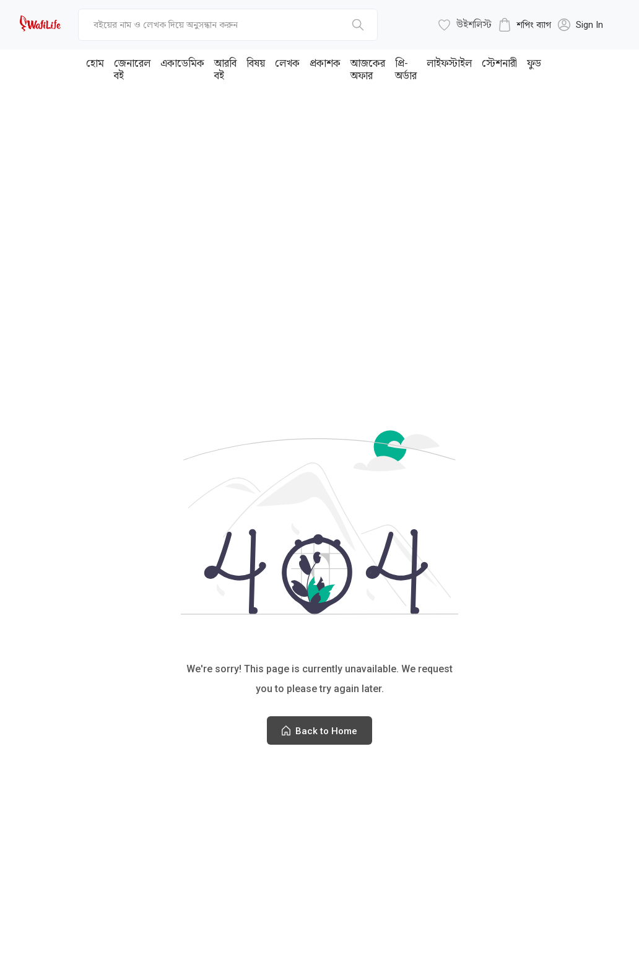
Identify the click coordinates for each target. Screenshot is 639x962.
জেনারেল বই (132, 69)
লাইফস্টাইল (449, 63)
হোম (95, 63)
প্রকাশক (325, 63)
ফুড (534, 63)
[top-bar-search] (228, 25)
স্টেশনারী (499, 63)
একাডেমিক (182, 63)
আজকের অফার (367, 69)
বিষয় (255, 63)
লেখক (287, 63)
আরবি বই (225, 69)
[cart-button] (524, 24)
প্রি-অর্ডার (406, 69)
